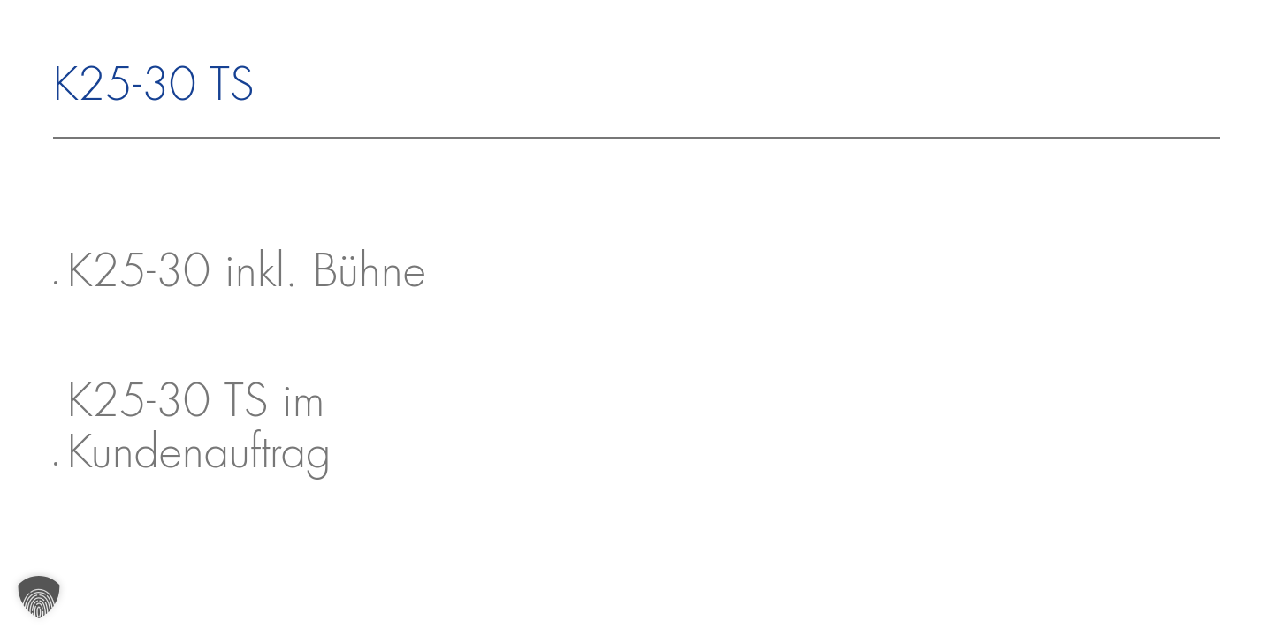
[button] (39, 597)
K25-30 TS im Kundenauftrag (199, 429)
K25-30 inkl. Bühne (246, 275)
